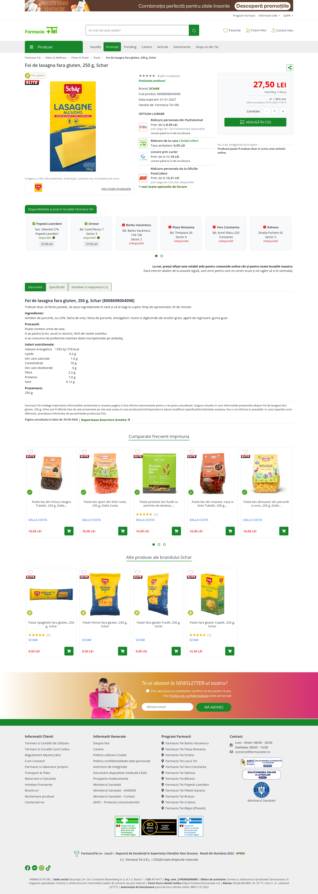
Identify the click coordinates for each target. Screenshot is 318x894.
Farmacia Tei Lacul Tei (179, 761)
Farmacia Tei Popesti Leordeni (185, 784)
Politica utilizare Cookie (109, 755)
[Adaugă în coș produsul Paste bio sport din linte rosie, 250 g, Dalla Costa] (122, 531)
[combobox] (137, 30)
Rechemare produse (39, 796)
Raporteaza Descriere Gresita (105, 420)
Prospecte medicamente (110, 778)
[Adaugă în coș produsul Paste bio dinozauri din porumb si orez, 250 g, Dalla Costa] (283, 531)
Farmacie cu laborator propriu (46, 767)
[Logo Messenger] (34, 868)
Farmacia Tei (33, 57)
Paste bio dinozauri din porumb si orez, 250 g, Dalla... (266, 503)
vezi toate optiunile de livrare (163, 186)
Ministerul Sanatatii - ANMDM (114, 790)
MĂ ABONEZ (213, 707)
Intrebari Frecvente (38, 784)
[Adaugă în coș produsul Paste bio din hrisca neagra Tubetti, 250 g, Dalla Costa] (68, 531)
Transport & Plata (37, 773)
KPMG (240, 853)
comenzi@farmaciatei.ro (252, 752)
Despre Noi (101, 743)
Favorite (232, 30)
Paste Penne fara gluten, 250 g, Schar (105, 624)
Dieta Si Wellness (56, 57)
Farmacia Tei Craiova (178, 802)
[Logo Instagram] (41, 868)
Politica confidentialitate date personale (121, 761)
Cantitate (253, 111)
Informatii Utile (268, 15)
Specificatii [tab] (57, 287)
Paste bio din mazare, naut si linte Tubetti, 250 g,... (212, 503)
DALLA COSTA (37, 520)
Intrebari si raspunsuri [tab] (90, 287)
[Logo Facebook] (27, 868)
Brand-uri (32, 790)
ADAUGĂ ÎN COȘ (255, 122)
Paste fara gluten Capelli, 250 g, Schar (212, 624)
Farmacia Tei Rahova (178, 773)
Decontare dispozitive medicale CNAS (120, 773)
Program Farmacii (244, 15)
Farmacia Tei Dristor (177, 755)
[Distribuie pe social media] (290, 67)
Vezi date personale (197, 696)
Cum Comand (35, 761)
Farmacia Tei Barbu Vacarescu (185, 743)
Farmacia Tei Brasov (177, 796)
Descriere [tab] (35, 287)
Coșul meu (256, 29)
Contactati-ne (34, 802)
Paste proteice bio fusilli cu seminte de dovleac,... (159, 503)
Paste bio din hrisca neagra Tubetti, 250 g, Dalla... (51, 503)
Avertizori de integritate (110, 767)
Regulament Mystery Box (43, 755)
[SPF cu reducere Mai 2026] (159, 5)
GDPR (287, 15)
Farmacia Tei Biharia (178, 778)
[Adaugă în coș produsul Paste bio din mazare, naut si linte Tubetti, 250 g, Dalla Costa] (230, 531)
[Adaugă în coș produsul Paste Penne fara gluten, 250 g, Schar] (122, 651)
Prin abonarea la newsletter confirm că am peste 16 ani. (191, 691)
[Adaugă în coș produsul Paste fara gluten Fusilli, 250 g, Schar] (176, 651)
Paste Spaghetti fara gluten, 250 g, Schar (51, 624)
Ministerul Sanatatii (107, 784)
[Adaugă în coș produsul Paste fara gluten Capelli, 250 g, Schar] (229, 651)
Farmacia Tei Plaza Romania (183, 749)
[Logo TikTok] (48, 868)
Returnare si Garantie (40, 778)
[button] (156, 256)
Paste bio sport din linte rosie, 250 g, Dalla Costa (105, 503)
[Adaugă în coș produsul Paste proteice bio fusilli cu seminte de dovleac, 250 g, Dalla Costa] (176, 531)
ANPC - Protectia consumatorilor (116, 802)
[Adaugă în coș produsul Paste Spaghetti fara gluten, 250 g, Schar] (68, 651)
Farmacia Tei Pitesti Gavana (183, 790)
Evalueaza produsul (152, 81)
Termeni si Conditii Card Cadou (47, 749)
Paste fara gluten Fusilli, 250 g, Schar (159, 624)
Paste (96, 57)
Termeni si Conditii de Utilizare (47, 743)
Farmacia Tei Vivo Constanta (183, 767)
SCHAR (154, 88)
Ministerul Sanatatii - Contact (114, 796)
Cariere (98, 749)
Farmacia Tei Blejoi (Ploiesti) (183, 808)
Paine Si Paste (80, 57)
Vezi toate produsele (116, 189)
